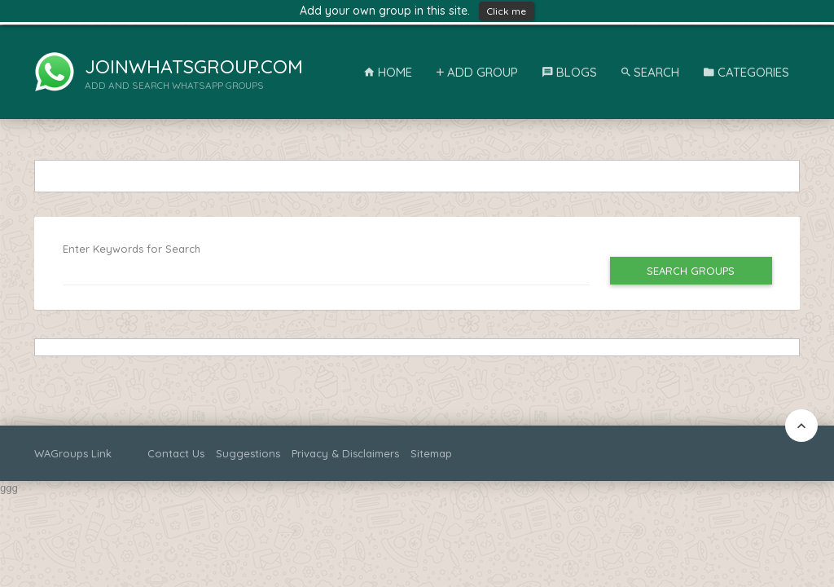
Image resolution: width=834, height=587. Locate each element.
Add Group (477, 72)
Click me (506, 11)
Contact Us (175, 453)
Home (388, 72)
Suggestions (248, 453)
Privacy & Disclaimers (345, 453)
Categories (746, 72)
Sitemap (431, 453)
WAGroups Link (73, 453)
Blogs (569, 72)
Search (650, 72)
